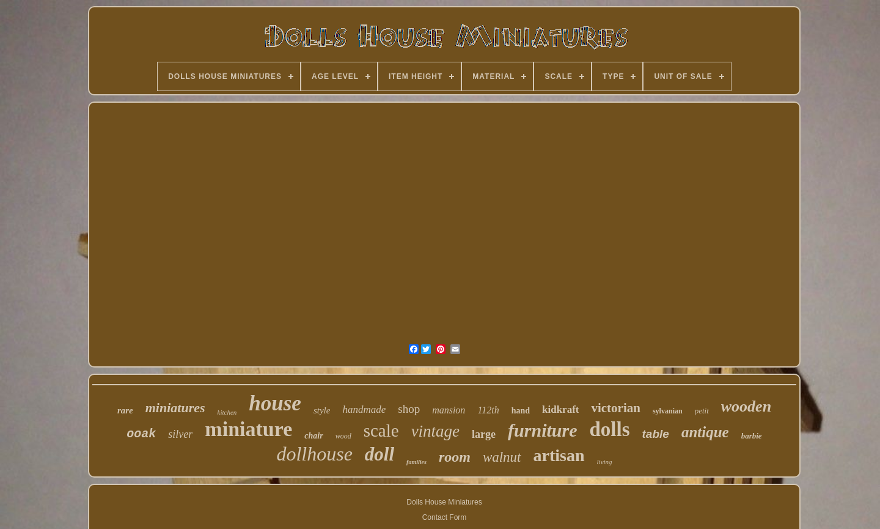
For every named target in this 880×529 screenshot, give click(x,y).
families (416, 462)
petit (702, 410)
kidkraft (560, 409)
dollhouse (314, 454)
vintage (435, 431)
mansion (448, 410)
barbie (751, 435)
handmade (364, 409)
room (455, 457)
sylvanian (668, 411)
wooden (746, 406)
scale (381, 430)
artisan (559, 455)
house (275, 403)
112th (488, 410)
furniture (542, 430)
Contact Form (444, 517)
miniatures (175, 407)
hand (521, 410)
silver (180, 434)
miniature (248, 429)
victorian (615, 408)
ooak (141, 434)
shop (409, 408)
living (604, 461)
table (655, 433)
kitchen (227, 412)
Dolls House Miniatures (444, 502)
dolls (609, 429)
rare (125, 410)
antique (705, 432)
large (484, 434)
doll (379, 454)
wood (343, 436)
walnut (502, 457)
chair (313, 435)
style (322, 410)
